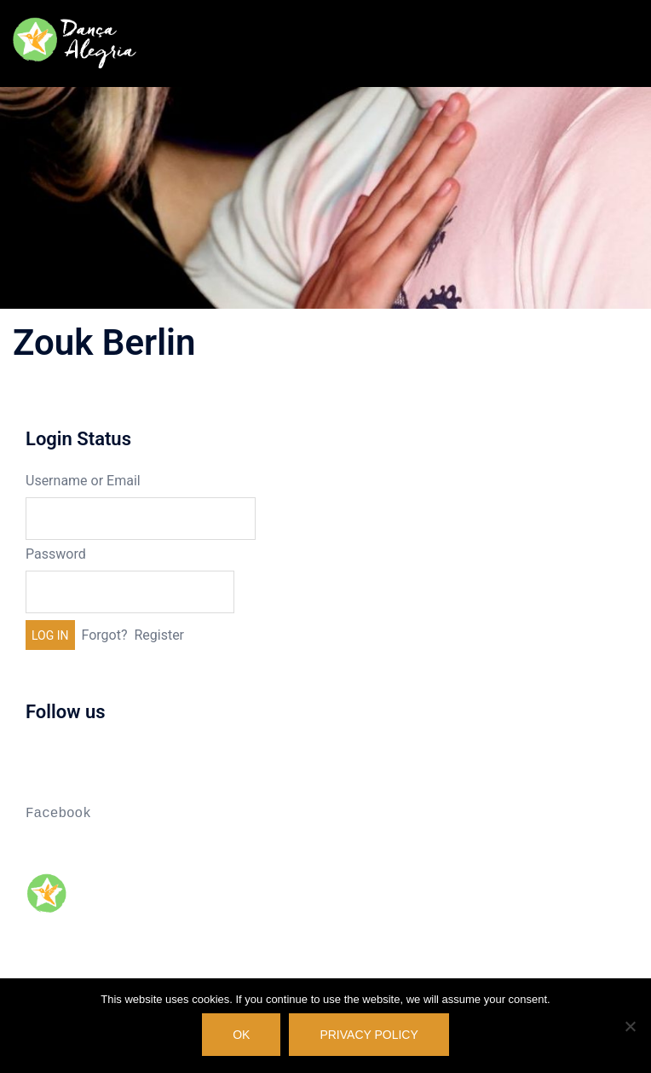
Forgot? (105, 635)
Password (56, 554)
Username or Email (83, 481)
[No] (629, 1026)
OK (241, 1034)
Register (159, 635)
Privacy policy (369, 1034)
